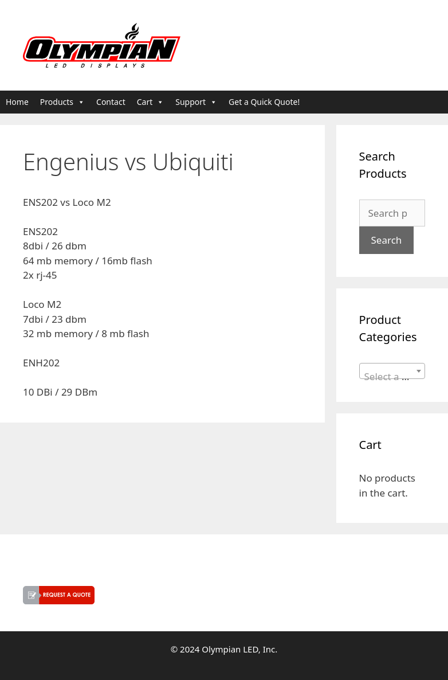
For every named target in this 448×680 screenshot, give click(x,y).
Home (17, 101)
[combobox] (392, 371)
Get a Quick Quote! (264, 101)
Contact (110, 101)
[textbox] (392, 376)
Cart (150, 102)
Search (386, 240)
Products (62, 102)
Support (196, 102)
